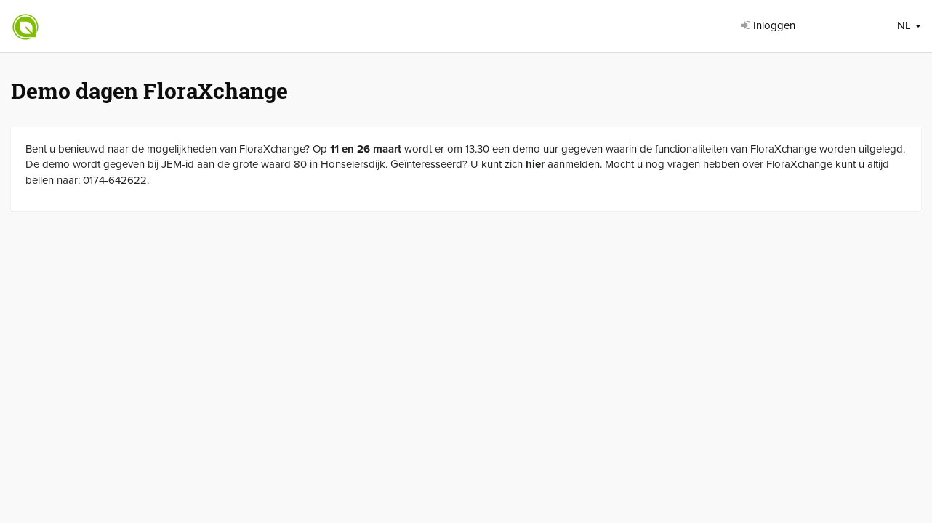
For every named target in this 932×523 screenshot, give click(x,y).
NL (909, 25)
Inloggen (768, 25)
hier (535, 164)
